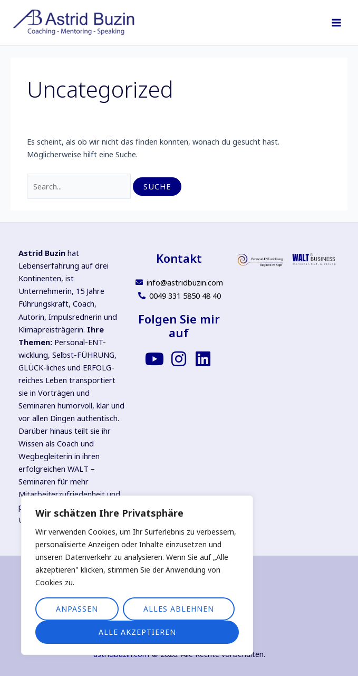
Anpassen (77, 609)
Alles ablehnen (178, 609)
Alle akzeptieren (137, 632)
